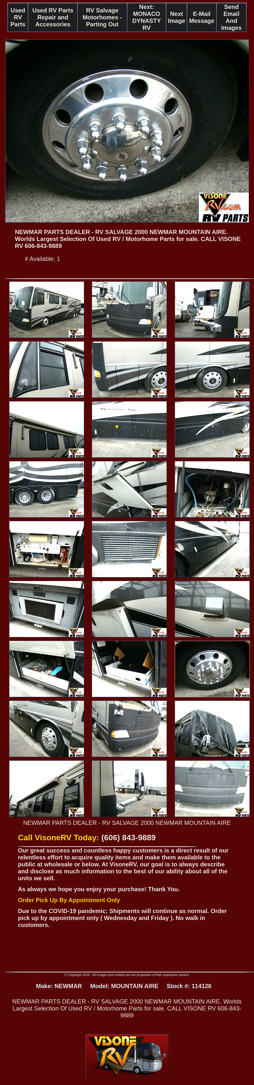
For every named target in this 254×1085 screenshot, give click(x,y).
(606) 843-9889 (128, 837)
